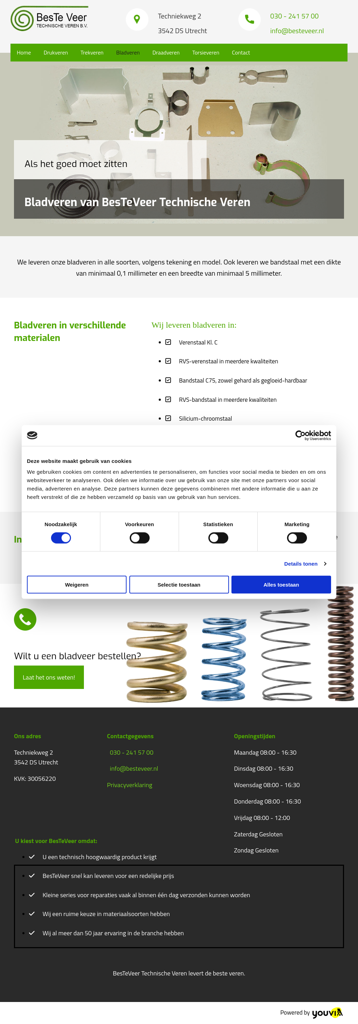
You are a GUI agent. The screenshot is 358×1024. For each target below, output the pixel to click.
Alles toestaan (281, 585)
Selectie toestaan (179, 585)
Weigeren (76, 585)
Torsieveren (206, 52)
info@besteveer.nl (134, 768)
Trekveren (91, 52)
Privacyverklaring (129, 785)
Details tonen (300, 563)
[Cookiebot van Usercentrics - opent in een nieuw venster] (300, 435)
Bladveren (128, 52)
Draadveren (166, 52)
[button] (49, 677)
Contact (241, 52)
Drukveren (56, 52)
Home (24, 52)
